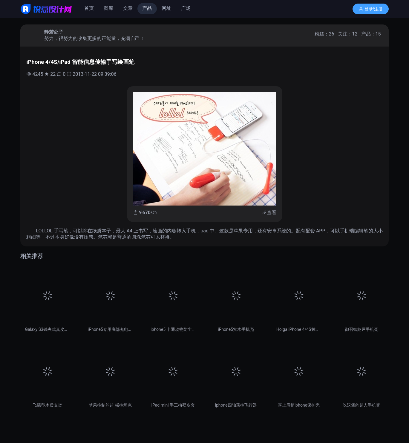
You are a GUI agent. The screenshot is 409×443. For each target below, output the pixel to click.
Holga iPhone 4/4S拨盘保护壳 (298, 329)
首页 (89, 8)
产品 (147, 8)
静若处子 (53, 32)
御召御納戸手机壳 (361, 329)
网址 (166, 8)
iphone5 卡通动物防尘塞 (173, 329)
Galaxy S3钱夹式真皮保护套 (47, 329)
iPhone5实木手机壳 (236, 329)
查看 (271, 212)
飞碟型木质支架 (47, 405)
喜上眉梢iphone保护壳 (299, 405)
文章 (128, 8)
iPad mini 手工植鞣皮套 (173, 405)
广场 (186, 8)
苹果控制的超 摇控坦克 (110, 405)
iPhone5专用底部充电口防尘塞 (110, 329)
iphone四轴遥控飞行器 (236, 405)
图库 (108, 8)
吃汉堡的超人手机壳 (361, 405)
